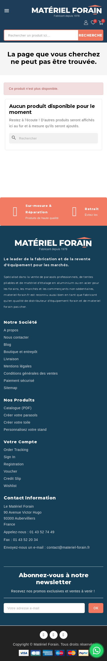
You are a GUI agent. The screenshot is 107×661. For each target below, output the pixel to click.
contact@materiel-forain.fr (68, 547)
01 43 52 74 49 (42, 532)
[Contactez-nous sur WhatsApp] (96, 650)
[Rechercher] (53, 138)
